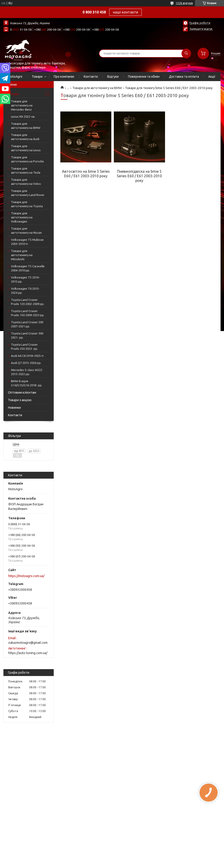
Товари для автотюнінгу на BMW (25, 125)
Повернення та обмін (144, 76)
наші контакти (125, 12)
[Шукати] (186, 53)
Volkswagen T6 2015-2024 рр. (25, 290)
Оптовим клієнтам (22, 392)
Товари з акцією (20, 400)
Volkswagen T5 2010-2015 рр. (25, 279)
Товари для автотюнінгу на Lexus (26, 148)
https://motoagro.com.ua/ (26, 576)
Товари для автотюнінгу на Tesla (25, 170)
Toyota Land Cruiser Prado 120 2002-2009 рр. (27, 301)
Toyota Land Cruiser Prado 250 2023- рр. (24, 346)
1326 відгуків (184, 3)
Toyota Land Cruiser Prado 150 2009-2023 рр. (27, 313)
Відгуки (113, 76)
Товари (37, 76)
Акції (211, 76)
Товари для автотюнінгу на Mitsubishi (21, 255)
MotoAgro (15, 76)
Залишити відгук (201, 28)
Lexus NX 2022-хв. (23, 116)
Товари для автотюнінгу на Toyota (27, 204)
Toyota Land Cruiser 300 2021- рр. (27, 335)
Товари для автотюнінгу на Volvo (26, 181)
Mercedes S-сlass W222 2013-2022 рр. (26, 372)
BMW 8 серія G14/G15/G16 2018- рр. (26, 383)
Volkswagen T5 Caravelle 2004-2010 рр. (28, 268)
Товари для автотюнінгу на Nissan (26, 230)
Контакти (91, 76)
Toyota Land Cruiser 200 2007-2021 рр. (27, 324)
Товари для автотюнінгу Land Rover (27, 192)
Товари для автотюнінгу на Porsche (27, 159)
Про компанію (64, 76)
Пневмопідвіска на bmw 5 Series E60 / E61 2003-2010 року (139, 176)
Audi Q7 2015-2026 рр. (26, 362)
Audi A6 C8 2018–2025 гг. (27, 355)
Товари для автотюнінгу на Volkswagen (21, 217)
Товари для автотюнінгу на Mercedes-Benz (21, 105)
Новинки (14, 407)
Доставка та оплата (184, 76)
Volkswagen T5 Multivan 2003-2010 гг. (27, 241)
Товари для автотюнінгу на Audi (25, 136)
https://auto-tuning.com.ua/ (27, 653)
